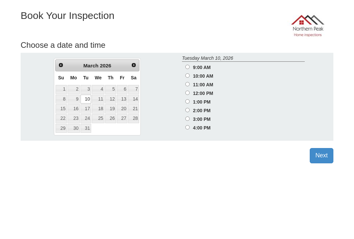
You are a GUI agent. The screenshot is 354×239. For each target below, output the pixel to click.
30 (76, 128)
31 (87, 128)
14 (135, 99)
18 (100, 108)
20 (123, 108)
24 (87, 118)
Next (321, 155)
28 (135, 118)
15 (62, 108)
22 (62, 118)
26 (112, 118)
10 (87, 99)
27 (123, 118)
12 (112, 99)
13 (123, 99)
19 (112, 108)
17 (87, 108)
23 (76, 118)
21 (135, 108)
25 (100, 118)
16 (76, 108)
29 (62, 128)
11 (100, 99)
